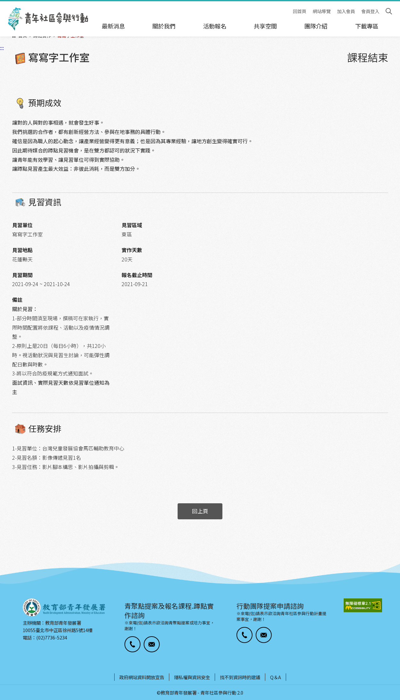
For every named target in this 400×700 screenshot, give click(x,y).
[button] (132, 644)
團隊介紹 (315, 26)
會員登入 (370, 11)
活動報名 (214, 26)
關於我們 (163, 26)
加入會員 (346, 11)
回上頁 (200, 511)
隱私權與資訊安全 (192, 677)
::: (2, 4)
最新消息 (113, 26)
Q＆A (275, 677)
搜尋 (389, 11)
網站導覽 (322, 11)
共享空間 (265, 26)
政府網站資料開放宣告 (141, 677)
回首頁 (299, 11)
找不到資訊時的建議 (240, 677)
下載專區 (366, 26)
